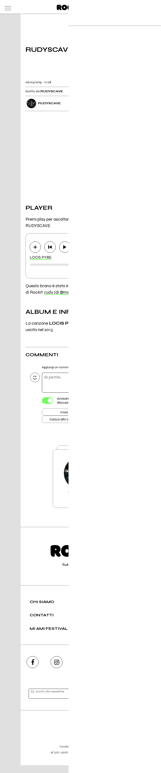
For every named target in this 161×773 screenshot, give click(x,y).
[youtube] (80, 670)
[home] (71, 6)
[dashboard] (154, 7)
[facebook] (33, 670)
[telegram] (128, 670)
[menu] (6, 7)
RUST (122, 323)
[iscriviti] (123, 701)
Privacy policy (93, 754)
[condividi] (131, 79)
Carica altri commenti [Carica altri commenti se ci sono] (68, 420)
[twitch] (104, 670)
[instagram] (57, 670)
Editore (80, 734)
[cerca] (145, 7)
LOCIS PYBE (40, 257)
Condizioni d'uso (70, 754)
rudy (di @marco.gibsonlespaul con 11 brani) (85, 292)
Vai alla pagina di (80, 484)
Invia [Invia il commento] (64, 413)
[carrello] (137, 7)
